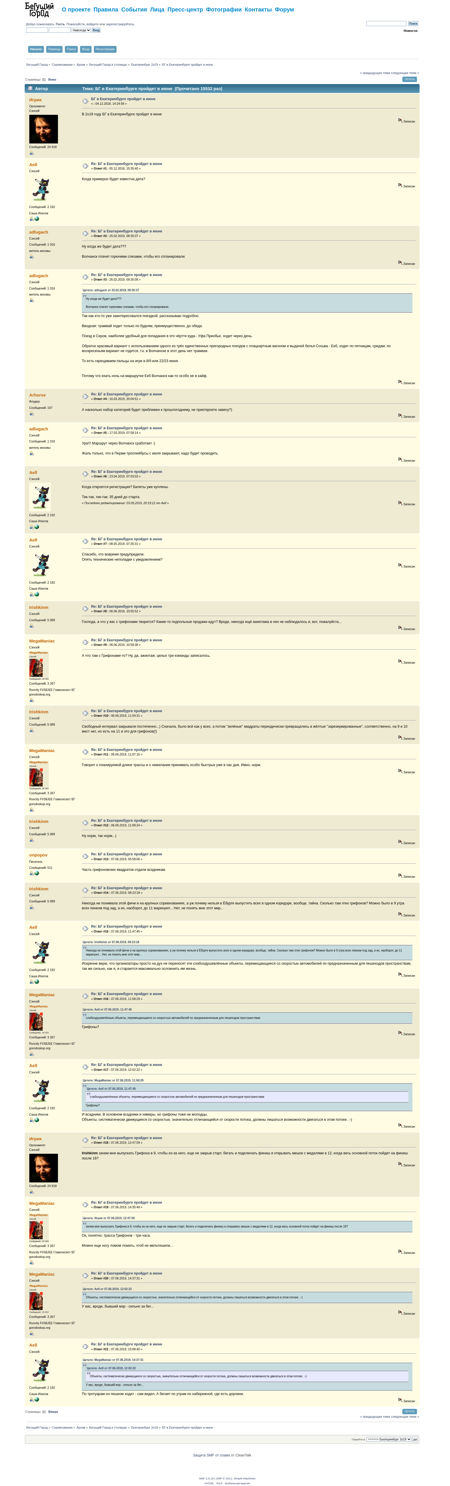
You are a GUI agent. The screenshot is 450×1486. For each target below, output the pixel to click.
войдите (92, 24)
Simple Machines (244, 1478)
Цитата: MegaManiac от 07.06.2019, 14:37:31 (113, 1359)
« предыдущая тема (375, 73)
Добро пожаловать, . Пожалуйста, (56, 24)
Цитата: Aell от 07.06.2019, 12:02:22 (107, 1289)
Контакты (258, 9)
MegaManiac (42, 640)
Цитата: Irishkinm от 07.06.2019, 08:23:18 (111, 942)
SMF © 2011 (224, 1478)
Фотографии (224, 9)
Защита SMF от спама (211, 1455)
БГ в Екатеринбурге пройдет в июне (123, 99)
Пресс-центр (185, 9)
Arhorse (37, 395)
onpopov (38, 854)
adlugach (38, 232)
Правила (106, 9)
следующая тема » (405, 73)
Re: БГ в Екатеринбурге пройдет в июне (126, 164)
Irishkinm (39, 607)
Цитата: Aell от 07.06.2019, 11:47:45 (107, 1009)
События (134, 9)
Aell (33, 164)
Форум (284, 9)
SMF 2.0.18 (206, 1478)
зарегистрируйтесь (120, 24)
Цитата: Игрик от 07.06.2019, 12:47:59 (109, 1218)
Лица (157, 9)
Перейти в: (359, 1439)
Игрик (35, 99)
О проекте (76, 9)
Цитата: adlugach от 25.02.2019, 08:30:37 (111, 290)
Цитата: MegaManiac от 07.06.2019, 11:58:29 (113, 1080)
